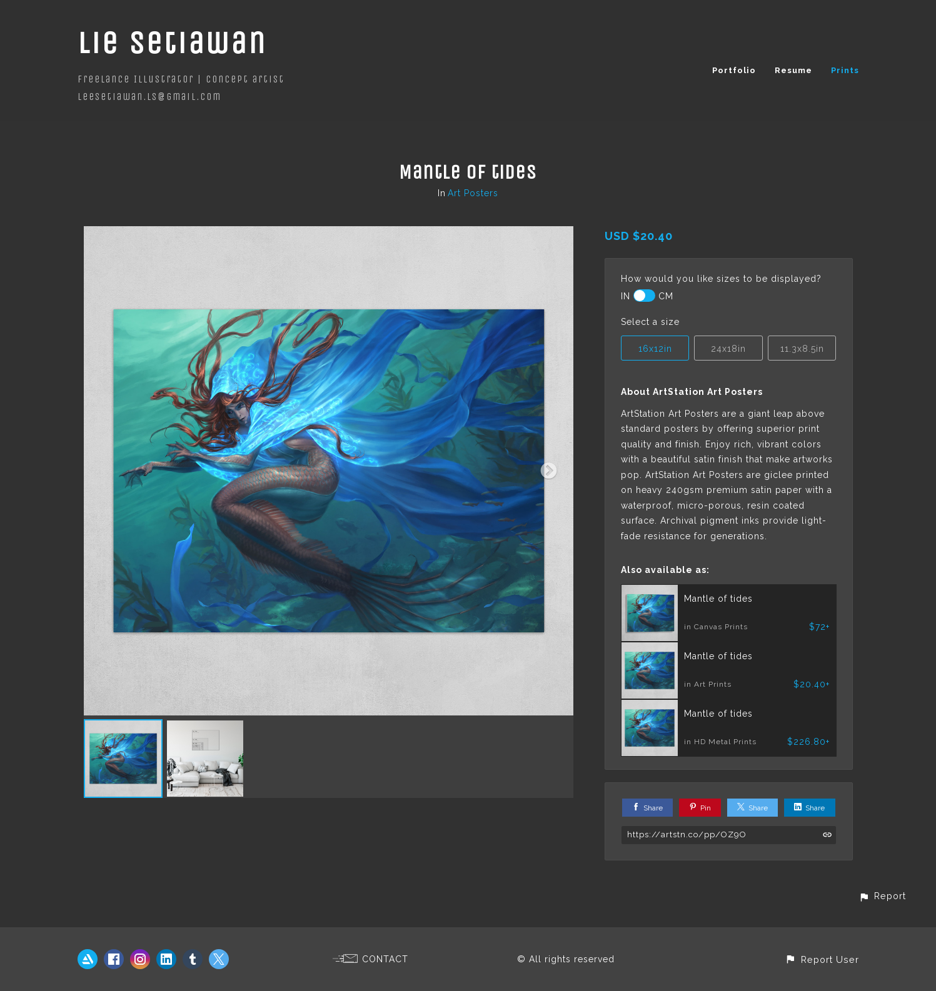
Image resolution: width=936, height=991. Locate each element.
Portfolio (734, 70)
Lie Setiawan (172, 42)
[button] (882, 896)
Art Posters (473, 193)
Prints (845, 70)
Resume (793, 70)
